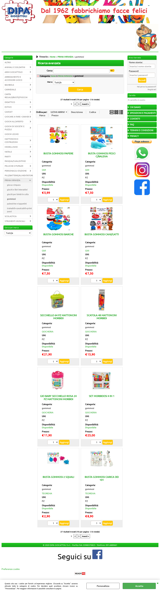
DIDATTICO (10, 102)
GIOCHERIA (47, 331)
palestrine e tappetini (17, 203)
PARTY (8, 156)
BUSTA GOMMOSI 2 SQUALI (58, 476)
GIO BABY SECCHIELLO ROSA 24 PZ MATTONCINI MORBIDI (58, 397)
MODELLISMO (11, 146)
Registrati (152, 89)
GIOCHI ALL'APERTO (14, 121)
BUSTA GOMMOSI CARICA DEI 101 (102, 478)
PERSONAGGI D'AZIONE (16, 170)
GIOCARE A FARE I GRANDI (17, 116)
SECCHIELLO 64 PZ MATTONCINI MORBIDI (58, 316)
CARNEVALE (10, 89)
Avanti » (85, 104)
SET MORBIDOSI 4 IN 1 (101, 395)
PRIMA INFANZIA (12, 180)
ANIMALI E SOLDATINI (15, 67)
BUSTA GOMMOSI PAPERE (58, 153)
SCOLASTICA (11, 216)
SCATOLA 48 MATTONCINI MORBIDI (102, 316)
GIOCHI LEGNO (12, 134)
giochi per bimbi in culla (18, 194)
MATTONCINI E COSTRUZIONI (11, 140)
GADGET (8, 111)
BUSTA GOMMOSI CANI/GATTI (102, 234)
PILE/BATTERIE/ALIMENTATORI (19, 175)
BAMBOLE (9, 84)
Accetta (139, 586)
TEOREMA (47, 493)
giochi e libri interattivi (17, 189)
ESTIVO (8, 107)
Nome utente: (136, 62)
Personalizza (103, 586)
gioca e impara (13, 185)
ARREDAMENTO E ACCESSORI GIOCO (13, 78)
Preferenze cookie (11, 568)
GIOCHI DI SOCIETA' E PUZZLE (14, 128)
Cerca (49, 70)
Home (53, 76)
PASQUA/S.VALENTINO (15, 161)
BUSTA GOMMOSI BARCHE (58, 234)
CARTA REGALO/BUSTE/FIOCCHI (16, 96)
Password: (134, 71)
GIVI (44, 169)
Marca (49, 82)
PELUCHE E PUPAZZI (14, 165)
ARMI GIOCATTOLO (13, 72)
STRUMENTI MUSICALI (15, 221)
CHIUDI (157, 583)
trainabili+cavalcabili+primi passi (19, 210)
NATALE (8, 151)
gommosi (11, 199)
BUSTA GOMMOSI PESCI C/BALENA (101, 155)
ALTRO (8, 62)
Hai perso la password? (146, 86)
